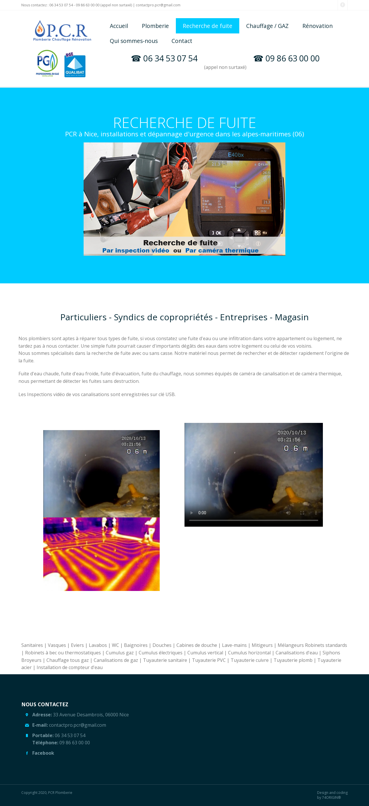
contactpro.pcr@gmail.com (158, 5)
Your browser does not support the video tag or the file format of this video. (253, 475)
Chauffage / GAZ (267, 26)
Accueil (119, 26)
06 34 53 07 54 (61, 5)
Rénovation (317, 26)
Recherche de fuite (207, 26)
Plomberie (155, 26)
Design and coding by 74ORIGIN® (332, 795)
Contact (182, 41)
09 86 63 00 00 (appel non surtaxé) (104, 5)
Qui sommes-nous (134, 41)
